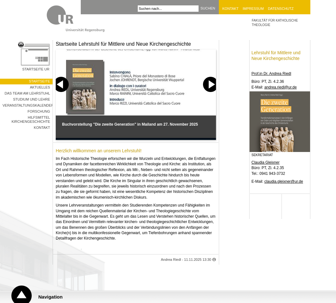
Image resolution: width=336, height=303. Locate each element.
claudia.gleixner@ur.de (283, 181)
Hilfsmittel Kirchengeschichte (30, 119)
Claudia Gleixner (265, 162)
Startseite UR (35, 69)
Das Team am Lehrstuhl (27, 93)
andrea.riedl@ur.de (280, 87)
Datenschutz (281, 8)
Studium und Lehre (31, 99)
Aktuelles (40, 87)
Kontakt (230, 8)
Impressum (253, 8)
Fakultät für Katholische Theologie (275, 23)
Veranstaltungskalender (28, 105)
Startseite (39, 81)
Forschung (39, 111)
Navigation (50, 297)
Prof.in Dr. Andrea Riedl (271, 73)
